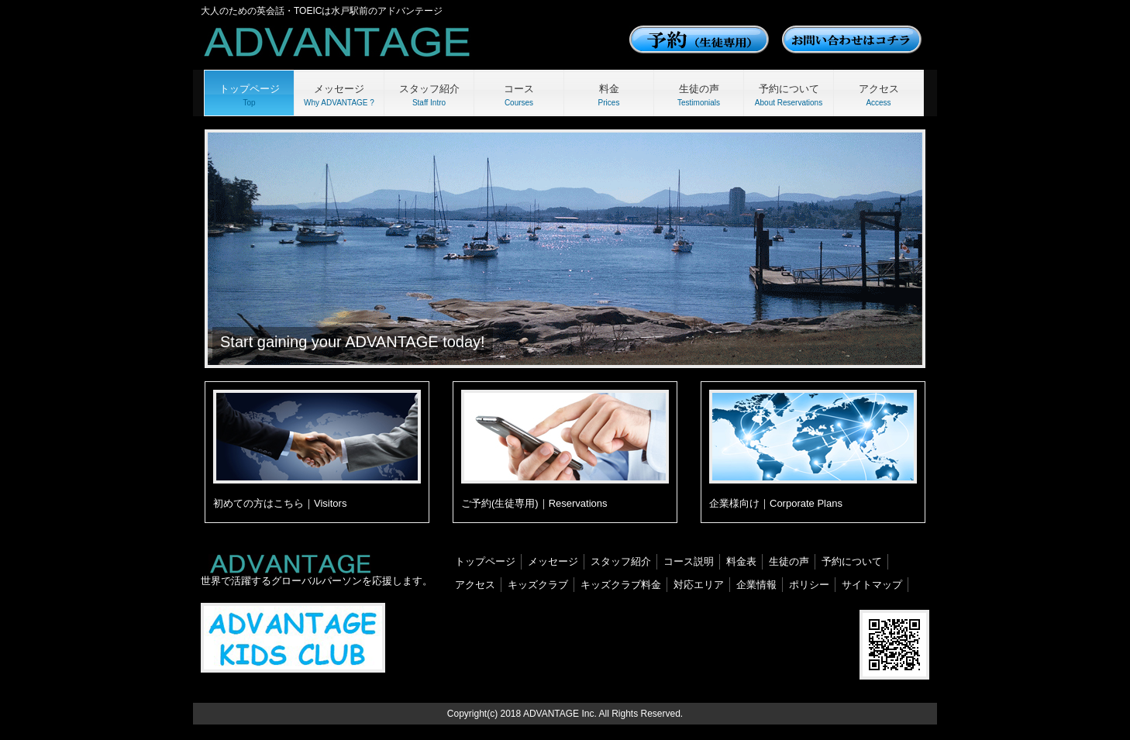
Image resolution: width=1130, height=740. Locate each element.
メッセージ (553, 561)
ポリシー (809, 584)
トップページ (485, 561)
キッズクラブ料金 (621, 584)
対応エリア (699, 584)
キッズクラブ (538, 584)
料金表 (741, 561)
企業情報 (756, 584)
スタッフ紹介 (621, 561)
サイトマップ (872, 584)
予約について (852, 561)
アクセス (475, 584)
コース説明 (688, 561)
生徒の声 (789, 561)
